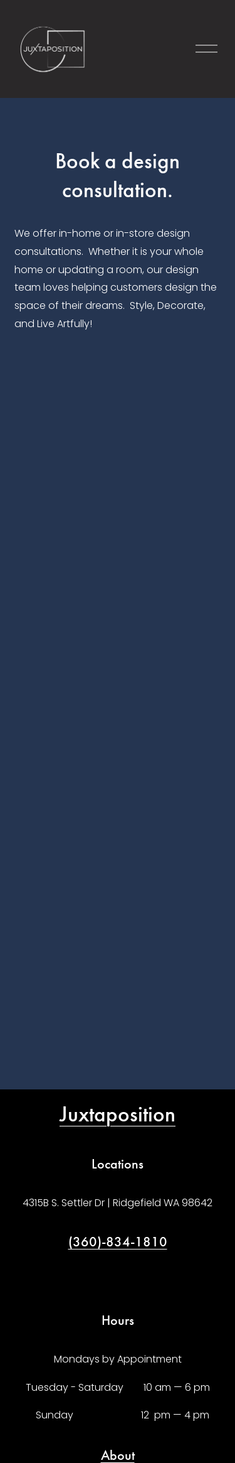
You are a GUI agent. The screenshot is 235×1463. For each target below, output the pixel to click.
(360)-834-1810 (117, 1241)
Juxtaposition (117, 1114)
